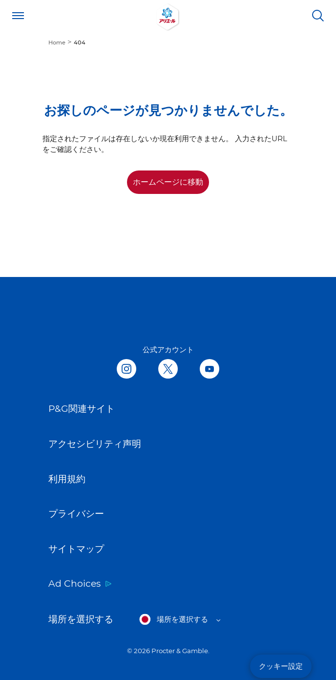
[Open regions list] (179, 619)
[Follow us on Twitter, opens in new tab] (168, 369)
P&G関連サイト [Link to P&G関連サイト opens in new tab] (81, 408)
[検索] (318, 15)
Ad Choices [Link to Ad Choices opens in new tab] (74, 583)
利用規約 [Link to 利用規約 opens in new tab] (66, 479)
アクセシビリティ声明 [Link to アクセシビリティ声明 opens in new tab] (94, 443)
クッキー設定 (281, 666)
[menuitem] (61, 41)
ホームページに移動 (168, 182)
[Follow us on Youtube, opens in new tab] (209, 369)
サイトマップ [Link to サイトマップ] (76, 548)
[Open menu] (18, 15)
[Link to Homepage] (168, 15)
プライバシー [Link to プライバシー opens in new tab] (76, 513)
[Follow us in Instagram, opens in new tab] (126, 369)
